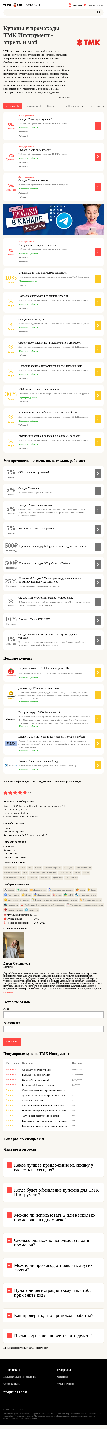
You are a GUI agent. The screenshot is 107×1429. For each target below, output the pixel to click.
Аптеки (22, 891)
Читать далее (64, 98)
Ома (25, 874)
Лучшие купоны (65, 1387)
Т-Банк (22, 869)
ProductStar (45, 879)
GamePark (32, 879)
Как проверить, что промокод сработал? (53, 1318)
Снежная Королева (52, 869)
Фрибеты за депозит (90, 901)
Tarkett (77, 874)
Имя (6, 1011)
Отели (57, 896)
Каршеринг (11, 906)
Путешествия (42, 896)
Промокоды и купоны (15, 1350)
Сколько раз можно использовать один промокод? (52, 1245)
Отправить (12, 1043)
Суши (80, 891)
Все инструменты (12, 874)
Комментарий (11, 1025)
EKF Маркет (10, 879)
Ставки (9, 891)
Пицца (26, 896)
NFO (30, 869)
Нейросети (32, 911)
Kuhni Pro (51, 874)
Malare (86, 874)
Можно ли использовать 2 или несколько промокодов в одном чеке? (54, 1220)
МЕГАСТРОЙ (65, 874)
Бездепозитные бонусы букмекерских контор (54, 901)
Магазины (62, 1380)
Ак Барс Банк (71, 879)
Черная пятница (13, 911)
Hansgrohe (68, 869)
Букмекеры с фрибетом (16, 901)
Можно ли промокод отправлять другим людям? (53, 1270)
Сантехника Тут (83, 869)
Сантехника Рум (37, 874)
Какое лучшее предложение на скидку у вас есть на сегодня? (53, 1170)
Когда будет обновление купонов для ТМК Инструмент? (56, 1195)
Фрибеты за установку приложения (85, 906)
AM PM (22, 879)
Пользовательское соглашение (19, 1380)
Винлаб (37, 869)
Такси (91, 891)
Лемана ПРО (10, 869)
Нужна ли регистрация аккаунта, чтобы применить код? (53, 1296)
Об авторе (8, 995)
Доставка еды (38, 891)
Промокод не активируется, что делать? (53, 1338)
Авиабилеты (11, 896)
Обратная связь (11, 1387)
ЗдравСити (57, 879)
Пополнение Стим (85, 896)
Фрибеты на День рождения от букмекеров (42, 906)
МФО (68, 896)
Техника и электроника (61, 891)
